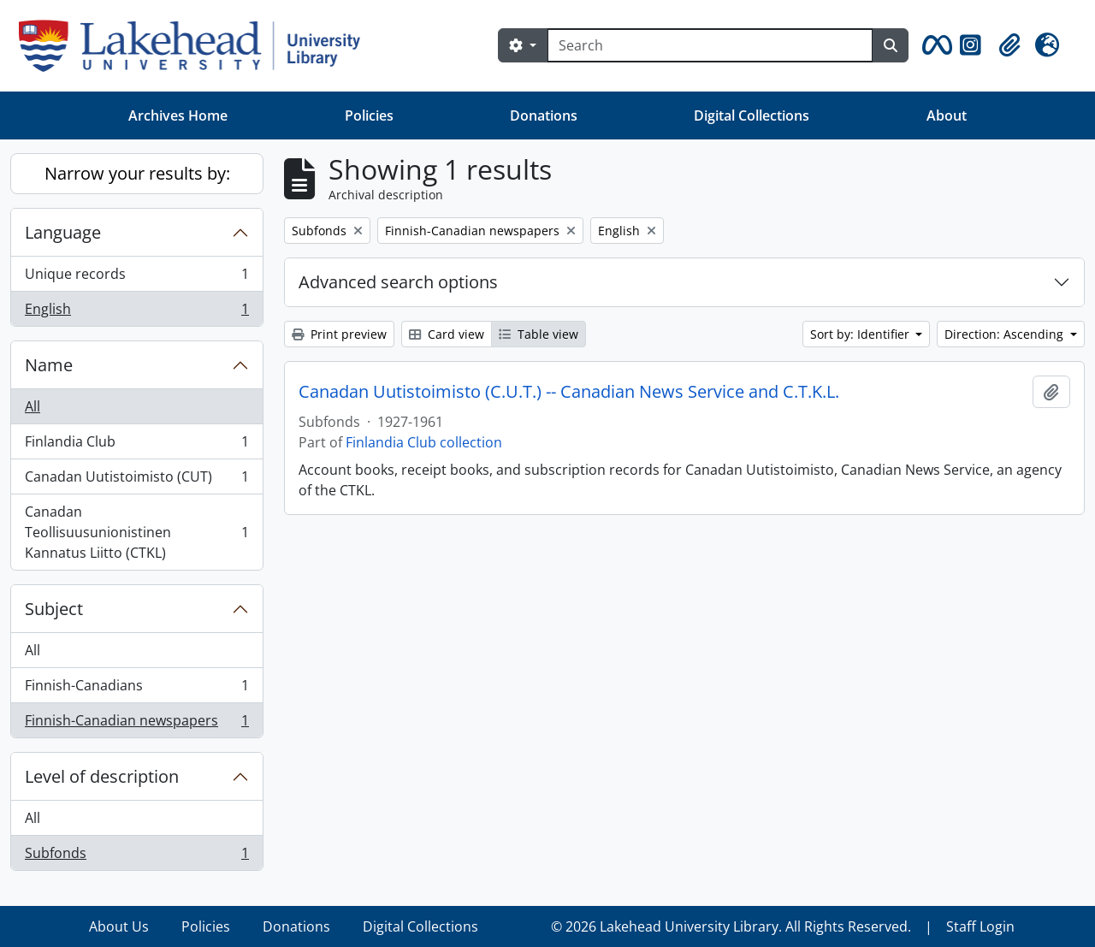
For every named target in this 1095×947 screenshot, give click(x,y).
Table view (538, 334)
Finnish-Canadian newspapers (136, 723)
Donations (543, 115)
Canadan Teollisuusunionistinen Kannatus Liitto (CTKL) (136, 532)
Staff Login (980, 926)
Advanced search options (398, 281)
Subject (54, 608)
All (32, 406)
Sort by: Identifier (861, 334)
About (946, 115)
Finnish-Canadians (136, 689)
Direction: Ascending (1005, 334)
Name (49, 364)
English (136, 312)
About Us (119, 926)
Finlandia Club (136, 445)
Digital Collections (751, 115)
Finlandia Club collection (424, 442)
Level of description (102, 776)
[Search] (710, 45)
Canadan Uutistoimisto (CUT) (136, 480)
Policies (369, 115)
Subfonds (136, 856)
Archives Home (178, 115)
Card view (446, 334)
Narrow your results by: (137, 173)
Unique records (136, 277)
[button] (934, 45)
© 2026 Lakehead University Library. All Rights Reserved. (731, 926)
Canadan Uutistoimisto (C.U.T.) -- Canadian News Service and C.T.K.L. (569, 392)
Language (63, 232)
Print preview (339, 334)
